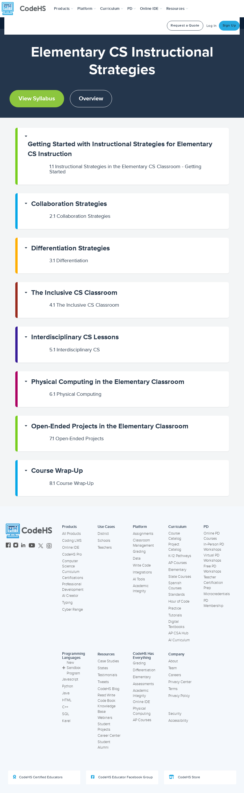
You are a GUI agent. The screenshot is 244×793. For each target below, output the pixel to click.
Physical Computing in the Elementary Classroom (107, 382)
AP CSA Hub (178, 633)
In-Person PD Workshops (214, 547)
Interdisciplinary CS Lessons (75, 337)
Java (66, 693)
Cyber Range (72, 609)
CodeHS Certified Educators (38, 777)
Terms (173, 689)
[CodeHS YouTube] (32, 546)
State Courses (179, 576)
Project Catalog (174, 547)
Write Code (142, 565)
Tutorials (175, 615)
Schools (104, 540)
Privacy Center (179, 682)
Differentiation (68, 260)
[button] (63, 8)
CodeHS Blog (108, 689)
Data (137, 558)
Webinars (105, 717)
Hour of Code (178, 601)
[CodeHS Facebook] (8, 546)
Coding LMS (72, 540)
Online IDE (70, 547)
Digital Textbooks (176, 624)
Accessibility (178, 720)
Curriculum (177, 527)
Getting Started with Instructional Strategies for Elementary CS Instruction (120, 149)
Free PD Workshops (212, 569)
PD (206, 527)
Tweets (103, 682)
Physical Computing (75, 394)
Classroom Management (143, 543)
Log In (211, 26)
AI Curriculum (179, 640)
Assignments (143, 533)
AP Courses (177, 562)
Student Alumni (104, 745)
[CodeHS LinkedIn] (23, 546)
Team (172, 668)
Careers (174, 675)
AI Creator (70, 595)
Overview (91, 98)
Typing (67, 602)
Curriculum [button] (111, 8)
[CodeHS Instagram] (15, 546)
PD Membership (213, 603)
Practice (174, 608)
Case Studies (108, 661)
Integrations (142, 572)
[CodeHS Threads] (49, 546)
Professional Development (72, 587)
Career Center (109, 735)
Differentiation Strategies (70, 248)
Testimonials (107, 675)
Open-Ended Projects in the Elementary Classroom (109, 426)
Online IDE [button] (151, 8)
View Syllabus (36, 98)
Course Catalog (174, 536)
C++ (65, 707)
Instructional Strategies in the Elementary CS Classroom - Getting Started (125, 169)
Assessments (143, 684)
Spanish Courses (175, 586)
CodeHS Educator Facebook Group (122, 777)
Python (67, 686)
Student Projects (104, 727)
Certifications (72, 577)
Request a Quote (185, 25)
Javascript (70, 679)
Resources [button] (177, 8)
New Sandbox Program (71, 668)
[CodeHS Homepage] (26, 8)
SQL (65, 714)
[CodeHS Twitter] (41, 546)
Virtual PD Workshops (212, 558)
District (103, 533)
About (173, 661)
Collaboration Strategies (69, 204)
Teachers (105, 547)
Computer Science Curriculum (70, 566)
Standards (176, 594)
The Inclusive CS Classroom (74, 292)
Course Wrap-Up (57, 470)
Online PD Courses (212, 536)
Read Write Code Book (107, 698)
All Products (71, 533)
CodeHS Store (184, 777)
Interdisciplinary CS (74, 349)
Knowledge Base (107, 709)
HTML (67, 700)
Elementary (177, 569)
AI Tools (139, 579)
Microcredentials (217, 594)
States (103, 668)
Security (174, 713)
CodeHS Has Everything (143, 656)
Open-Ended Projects (76, 438)
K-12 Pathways (179, 556)
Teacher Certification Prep (213, 582)
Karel (66, 721)
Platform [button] (86, 8)
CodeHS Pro (72, 554)
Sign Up (229, 25)
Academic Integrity (140, 589)
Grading (139, 551)
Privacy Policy (179, 695)
